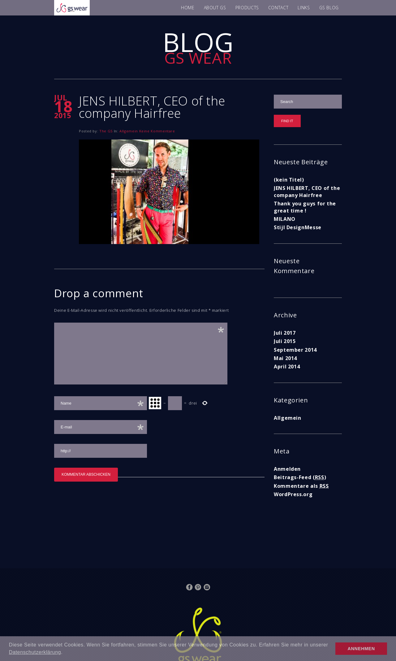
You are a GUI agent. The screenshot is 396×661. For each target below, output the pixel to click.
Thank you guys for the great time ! (305, 207)
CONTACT (278, 8)
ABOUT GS (215, 8)
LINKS (304, 8)
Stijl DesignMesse (297, 227)
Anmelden (287, 469)
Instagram (206, 587)
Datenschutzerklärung (35, 652)
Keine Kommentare (157, 131)
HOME (188, 8)
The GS (106, 131)
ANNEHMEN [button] (361, 648)
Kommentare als (301, 486)
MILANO (284, 219)
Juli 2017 (285, 332)
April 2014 (287, 366)
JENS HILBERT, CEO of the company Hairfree (307, 191)
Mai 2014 (285, 358)
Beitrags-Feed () (300, 477)
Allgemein (128, 131)
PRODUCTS (247, 8)
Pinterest (198, 587)
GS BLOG (329, 8)
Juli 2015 (285, 341)
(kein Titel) (289, 179)
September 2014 (295, 349)
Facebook (189, 587)
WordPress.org (293, 494)
